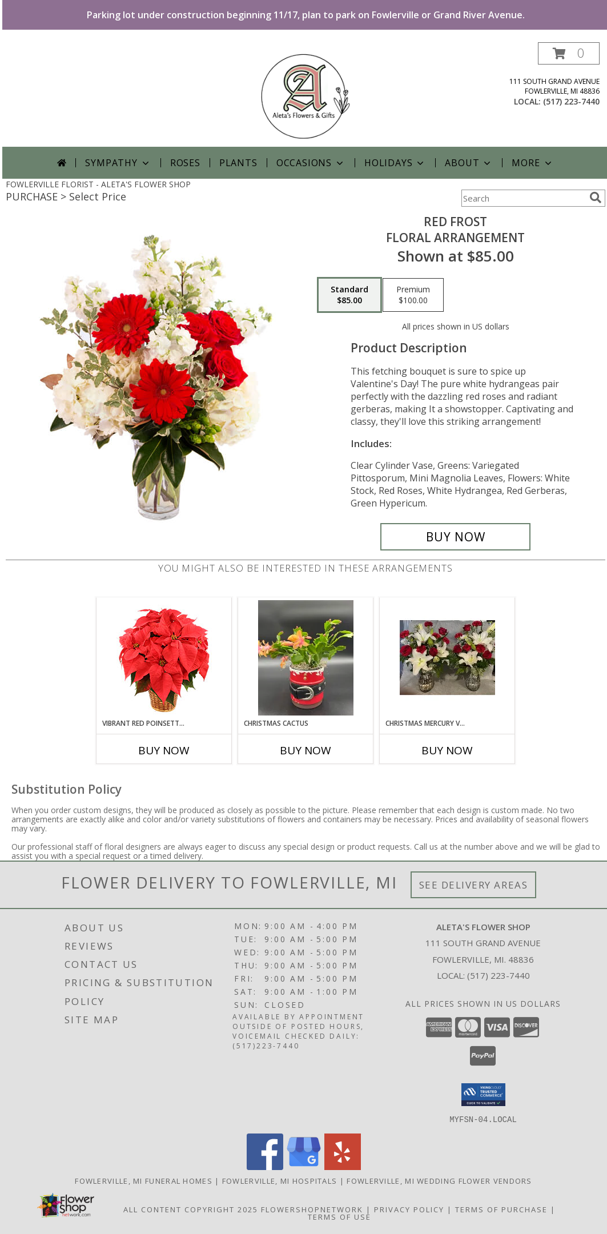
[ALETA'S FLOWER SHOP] (305, 94)
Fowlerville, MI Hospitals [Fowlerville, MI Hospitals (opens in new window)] (279, 1180)
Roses (185, 162)
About (469, 162)
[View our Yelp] (342, 1166)
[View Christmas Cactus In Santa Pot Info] (305, 658)
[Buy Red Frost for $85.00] (455, 536)
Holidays (395, 162)
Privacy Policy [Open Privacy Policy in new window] (409, 1209)
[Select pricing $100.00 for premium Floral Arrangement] (413, 295)
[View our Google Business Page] (304, 1166)
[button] (569, 53)
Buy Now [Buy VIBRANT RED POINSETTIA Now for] (164, 750)
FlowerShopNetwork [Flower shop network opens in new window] (312, 1209)
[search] (595, 197)
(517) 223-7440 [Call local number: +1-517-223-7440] (571, 101)
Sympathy (118, 162)
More (532, 162)
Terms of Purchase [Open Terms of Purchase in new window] (501, 1209)
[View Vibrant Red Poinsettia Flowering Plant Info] (164, 658)
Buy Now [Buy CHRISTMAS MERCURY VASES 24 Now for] (447, 750)
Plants (238, 162)
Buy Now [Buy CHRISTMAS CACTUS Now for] (305, 750)
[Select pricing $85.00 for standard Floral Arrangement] (349, 295)
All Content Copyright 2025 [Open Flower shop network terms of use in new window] (190, 1209)
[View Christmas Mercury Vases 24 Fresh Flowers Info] (447, 658)
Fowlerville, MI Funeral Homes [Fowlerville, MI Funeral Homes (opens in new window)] (143, 1180)
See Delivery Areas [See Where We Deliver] (473, 884)
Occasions (310, 162)
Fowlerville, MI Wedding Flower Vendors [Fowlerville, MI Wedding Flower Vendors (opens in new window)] (439, 1180)
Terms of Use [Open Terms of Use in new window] (339, 1216)
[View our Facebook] (265, 1166)
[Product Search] (523, 198)
